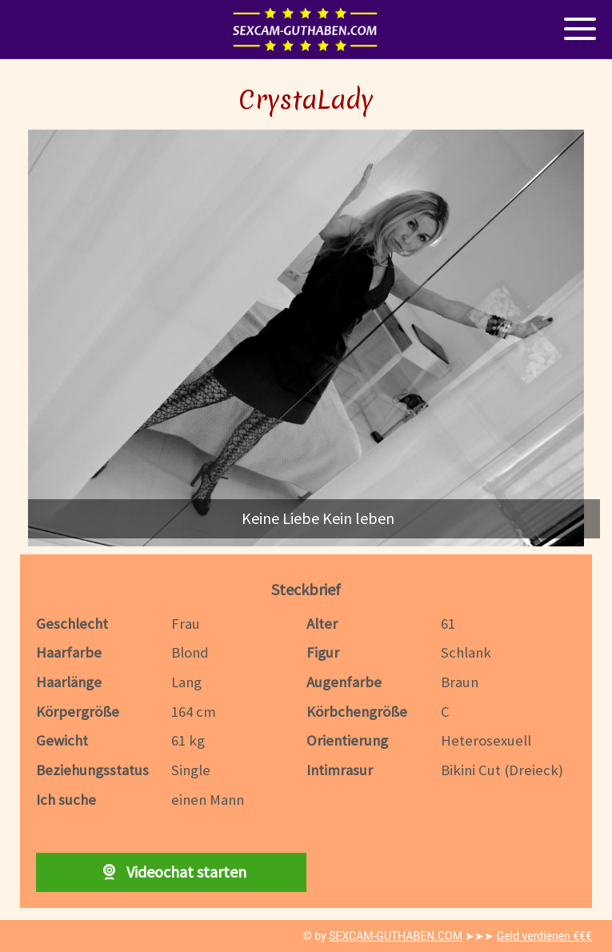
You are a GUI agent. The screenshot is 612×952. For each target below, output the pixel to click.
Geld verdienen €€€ (544, 936)
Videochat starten (171, 872)
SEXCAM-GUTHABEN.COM (395, 936)
